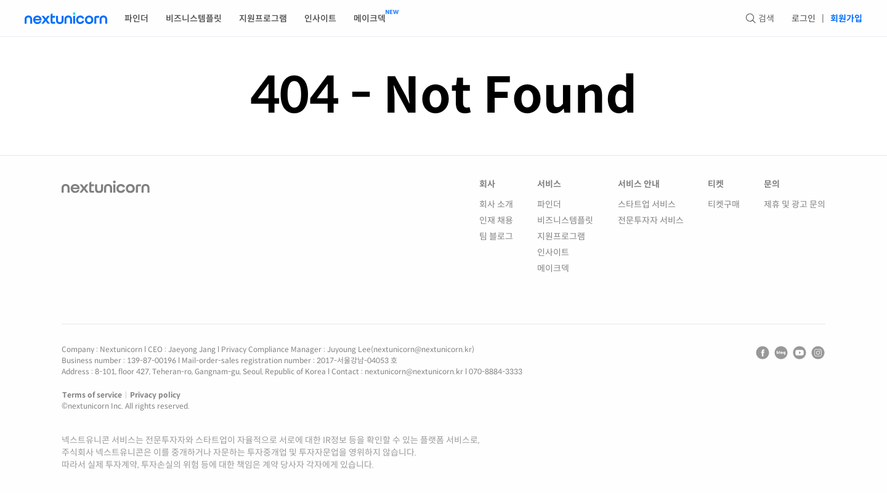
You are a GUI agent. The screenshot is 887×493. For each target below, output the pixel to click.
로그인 (804, 18)
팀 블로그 (496, 236)
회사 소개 (496, 204)
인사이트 (320, 18)
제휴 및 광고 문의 (794, 204)
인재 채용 (496, 220)
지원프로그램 (263, 18)
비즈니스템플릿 (194, 18)
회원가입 (846, 18)
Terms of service (92, 394)
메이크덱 (370, 18)
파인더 (136, 18)
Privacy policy (155, 394)
